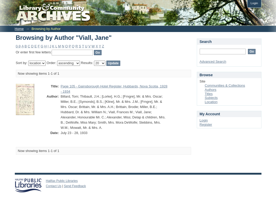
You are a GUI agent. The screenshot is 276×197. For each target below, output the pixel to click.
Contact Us (54, 186)
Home (19, 29)
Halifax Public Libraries (62, 181)
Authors (211, 90)
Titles (209, 94)
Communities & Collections (225, 85)
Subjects (211, 98)
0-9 (18, 46)
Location (211, 102)
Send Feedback (75, 186)
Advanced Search (213, 61)
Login (254, 3)
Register (206, 124)
